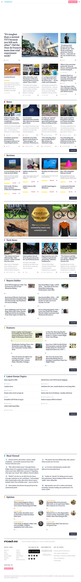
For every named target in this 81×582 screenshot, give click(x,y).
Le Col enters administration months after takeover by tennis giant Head (31, 120)
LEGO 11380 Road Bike (11, 406)
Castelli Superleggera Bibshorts (49, 187)
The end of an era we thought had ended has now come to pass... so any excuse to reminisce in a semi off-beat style (12, 129)
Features (6, 557)
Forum (18, 550)
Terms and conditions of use (11, 577)
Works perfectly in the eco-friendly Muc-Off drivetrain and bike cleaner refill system (68, 177)
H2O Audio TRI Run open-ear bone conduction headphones (12, 187)
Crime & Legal (66, 135)
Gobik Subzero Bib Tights (29, 187)
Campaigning (28, 146)
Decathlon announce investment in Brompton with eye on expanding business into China (11, 141)
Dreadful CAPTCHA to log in (13, 399)
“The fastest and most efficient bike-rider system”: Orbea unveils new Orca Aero (12, 258)
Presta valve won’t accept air (13, 393)
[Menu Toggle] (2, 1)
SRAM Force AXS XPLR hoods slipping (54, 380)
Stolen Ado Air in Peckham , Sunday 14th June (56, 393)
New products (10, 272)
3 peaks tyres (8, 386)
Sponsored (39, 332)
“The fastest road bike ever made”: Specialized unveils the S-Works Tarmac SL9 (69, 258)
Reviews (6, 554)
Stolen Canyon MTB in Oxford (51, 399)
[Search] (79, 2)
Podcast (18, 554)
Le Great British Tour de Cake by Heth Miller (12, 172)
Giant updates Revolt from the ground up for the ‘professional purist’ (31, 257)
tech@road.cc (64, 553)
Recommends (19, 556)
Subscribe (73, 2)
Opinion (18, 552)
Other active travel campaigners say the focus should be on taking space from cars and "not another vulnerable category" (49, 129)
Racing (8, 135)
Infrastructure (47, 135)
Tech (26, 272)
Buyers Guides (7, 556)
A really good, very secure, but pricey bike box (50, 176)
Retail (26, 135)
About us (6, 550)
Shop (17, 557)
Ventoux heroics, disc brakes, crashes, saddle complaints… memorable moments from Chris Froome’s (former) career (12, 122)
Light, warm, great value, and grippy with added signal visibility (31, 177)
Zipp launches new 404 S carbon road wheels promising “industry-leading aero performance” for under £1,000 (50, 260)
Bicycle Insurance (20, 559)
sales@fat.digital (71, 555)
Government (47, 146)
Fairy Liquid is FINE (10, 380)
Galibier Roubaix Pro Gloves (30, 172)
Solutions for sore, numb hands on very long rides (58, 386)
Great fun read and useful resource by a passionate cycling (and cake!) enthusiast (11, 177)
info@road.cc (66, 550)
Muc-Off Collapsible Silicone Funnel (67, 172)
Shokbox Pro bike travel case (50, 172)
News (5, 552)
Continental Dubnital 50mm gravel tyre (67, 187)
